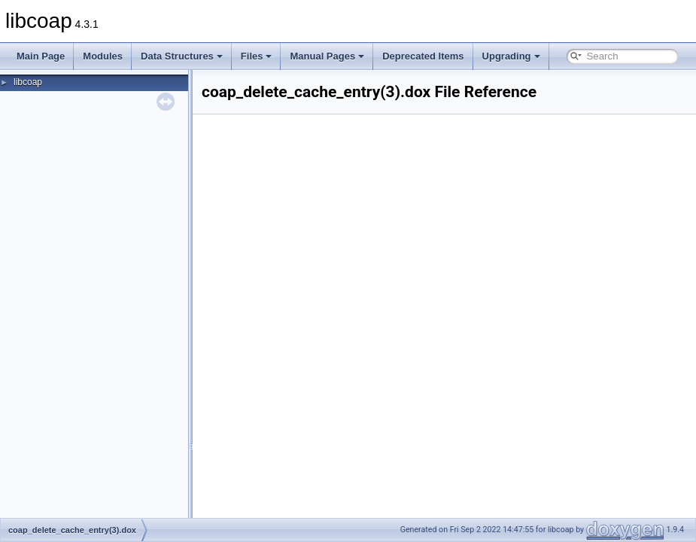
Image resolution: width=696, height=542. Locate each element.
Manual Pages (327, 56)
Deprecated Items (422, 56)
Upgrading (511, 56)
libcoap (28, 82)
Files (256, 56)
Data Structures (182, 56)
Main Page (41, 56)
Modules (103, 56)
